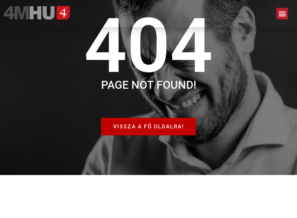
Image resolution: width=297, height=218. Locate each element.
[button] (282, 13)
